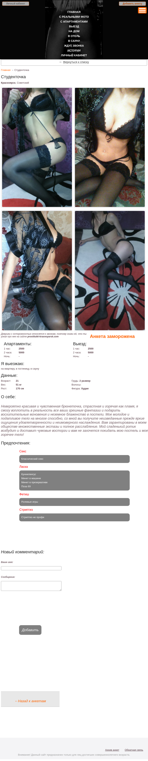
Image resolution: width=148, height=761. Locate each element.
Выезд (74, 26)
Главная (74, 11)
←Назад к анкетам (30, 703)
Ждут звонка (74, 45)
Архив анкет (112, 751)
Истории (74, 50)
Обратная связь (134, 751)
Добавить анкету (132, 3)
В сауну (74, 40)
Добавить (30, 632)
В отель (74, 36)
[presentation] (30, 611)
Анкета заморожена (112, 336)
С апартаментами (74, 21)
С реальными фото (74, 16)
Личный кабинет (15, 3)
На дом (74, 31)
